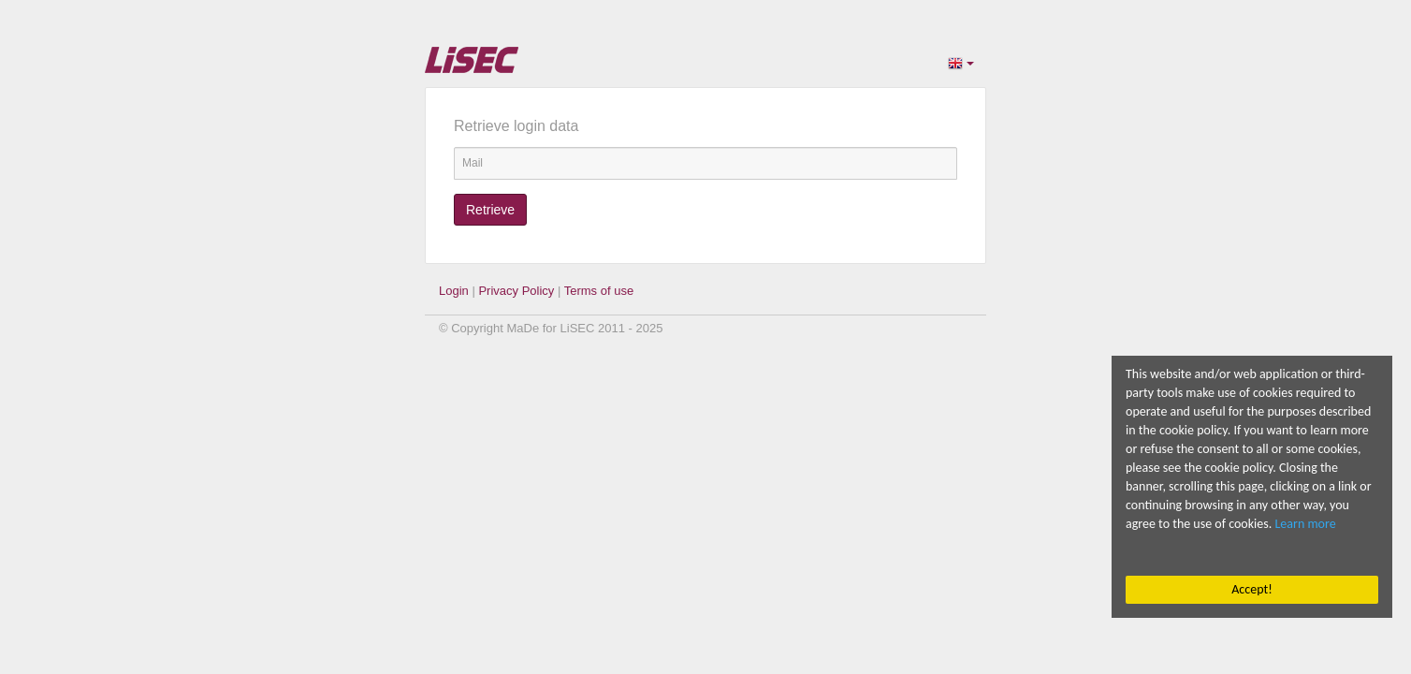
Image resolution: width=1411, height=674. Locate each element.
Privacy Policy (516, 291)
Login (454, 291)
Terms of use (598, 291)
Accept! (1251, 589)
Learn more (1305, 524)
